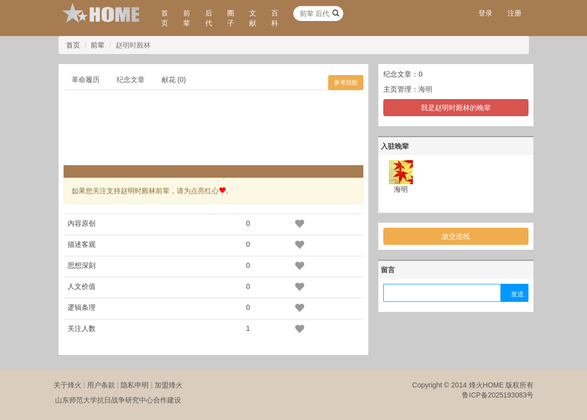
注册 (514, 13)
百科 (274, 18)
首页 (164, 18)
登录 (485, 13)
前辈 (186, 18)
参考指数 (346, 82)
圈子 (230, 18)
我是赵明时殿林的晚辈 (456, 108)
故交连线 (456, 236)
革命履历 (86, 80)
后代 (208, 18)
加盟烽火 (169, 385)
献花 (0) (174, 80)
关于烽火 (68, 385)
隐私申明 (135, 385)
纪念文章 (131, 80)
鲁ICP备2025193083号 (497, 395)
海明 (425, 89)
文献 (252, 18)
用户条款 (101, 385)
